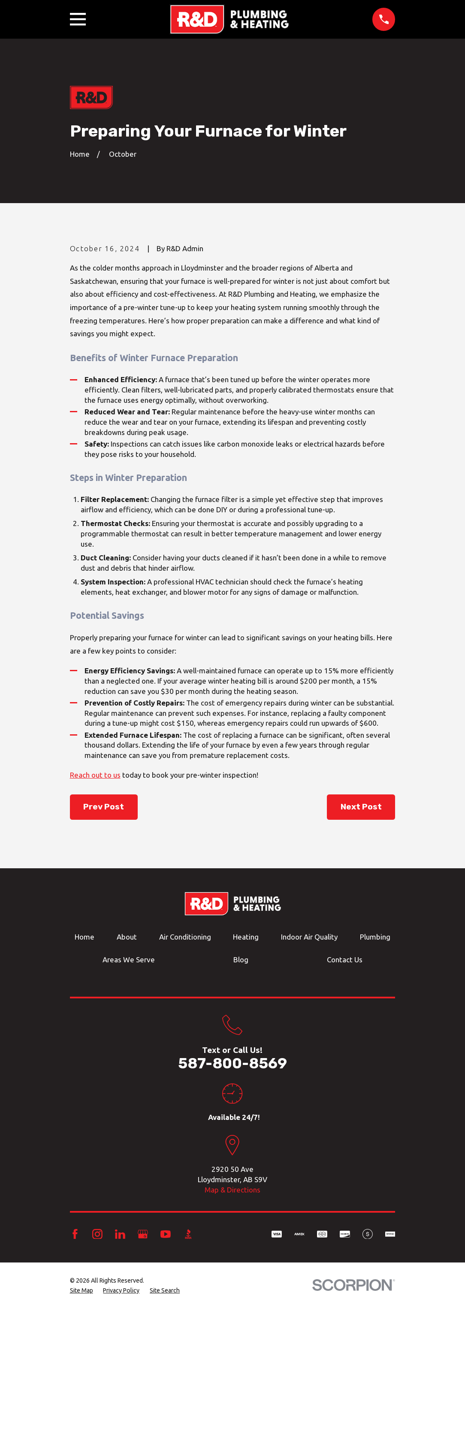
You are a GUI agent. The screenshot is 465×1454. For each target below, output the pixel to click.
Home (84, 1083)
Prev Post (103, 953)
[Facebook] (75, 1380)
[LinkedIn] (120, 1380)
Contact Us (344, 1105)
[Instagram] (97, 1380)
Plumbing (375, 1083)
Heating (246, 1083)
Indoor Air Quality (309, 1083)
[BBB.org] (188, 1380)
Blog (240, 1105)
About (127, 1083)
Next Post (361, 953)
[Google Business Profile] (143, 1380)
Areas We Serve (129, 1105)
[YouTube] (165, 1380)
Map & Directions (232, 1336)
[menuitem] (81, 1437)
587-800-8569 (232, 1209)
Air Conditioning (185, 1083)
